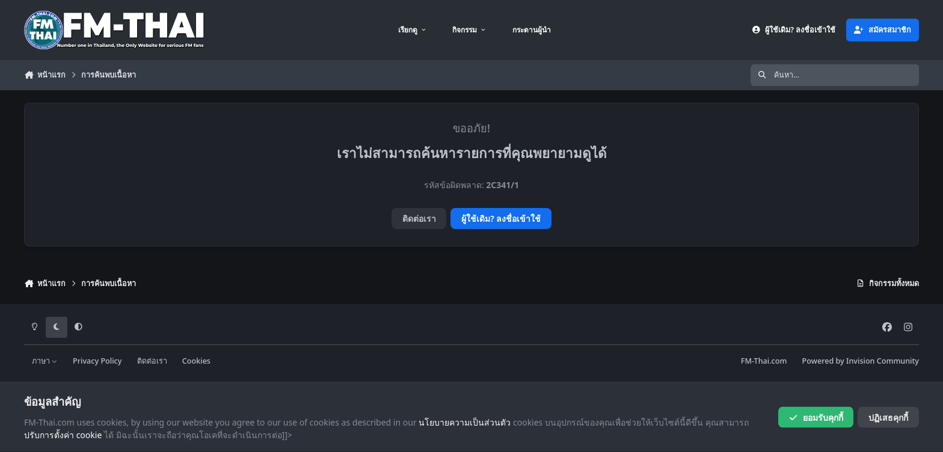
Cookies (196, 361)
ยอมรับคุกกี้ (816, 417)
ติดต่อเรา (419, 218)
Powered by (860, 361)
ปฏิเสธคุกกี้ (888, 417)
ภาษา (45, 361)
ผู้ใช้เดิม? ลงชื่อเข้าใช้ (501, 218)
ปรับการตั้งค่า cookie (63, 435)
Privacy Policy (97, 361)
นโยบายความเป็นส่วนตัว (465, 421)
